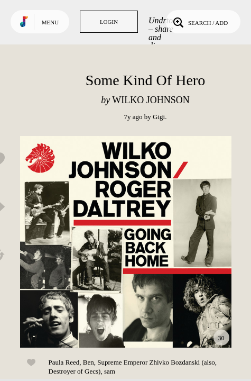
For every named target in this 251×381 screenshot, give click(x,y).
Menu (50, 22)
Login (109, 22)
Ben (88, 362)
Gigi (159, 117)
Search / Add (199, 21)
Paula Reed (64, 362)
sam (109, 371)
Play (126, 242)
